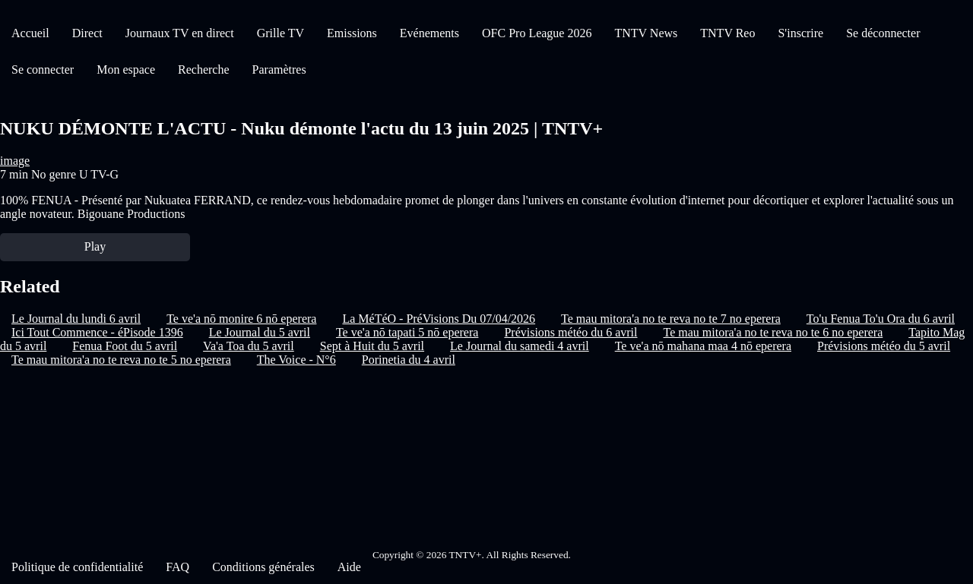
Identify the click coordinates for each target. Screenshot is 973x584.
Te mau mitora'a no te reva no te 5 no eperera (121, 359)
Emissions (352, 33)
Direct (87, 33)
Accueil (30, 33)
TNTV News (645, 33)
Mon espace (126, 69)
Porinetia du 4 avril (408, 359)
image (15, 160)
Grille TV (280, 33)
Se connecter (42, 69)
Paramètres (279, 69)
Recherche (204, 69)
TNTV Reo (727, 33)
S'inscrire (800, 33)
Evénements (429, 33)
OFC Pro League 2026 (536, 33)
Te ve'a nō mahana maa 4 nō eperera (703, 345)
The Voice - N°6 (296, 359)
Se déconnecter (883, 33)
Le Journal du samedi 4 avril (519, 345)
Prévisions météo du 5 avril (883, 345)
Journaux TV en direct (179, 33)
